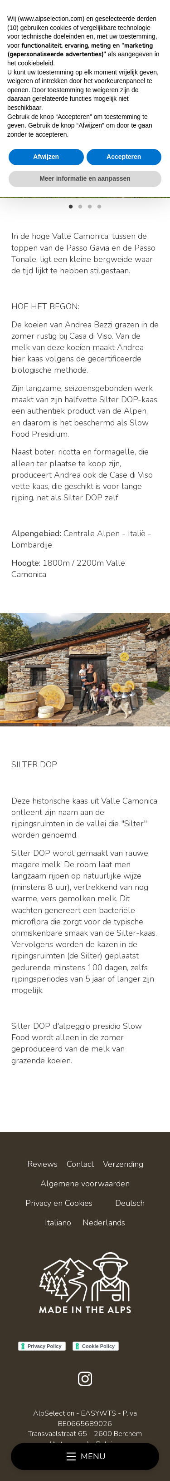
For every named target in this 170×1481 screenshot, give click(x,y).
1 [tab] (71, 205)
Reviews (42, 1164)
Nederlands (104, 1222)
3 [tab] (90, 205)
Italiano (58, 1222)
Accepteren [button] (124, 156)
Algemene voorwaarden (85, 1183)
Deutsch (130, 1203)
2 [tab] (80, 205)
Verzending (123, 1164)
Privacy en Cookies (58, 1203)
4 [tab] (99, 205)
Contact (80, 1164)
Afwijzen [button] (46, 156)
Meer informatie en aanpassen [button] (85, 178)
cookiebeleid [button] (35, 63)
